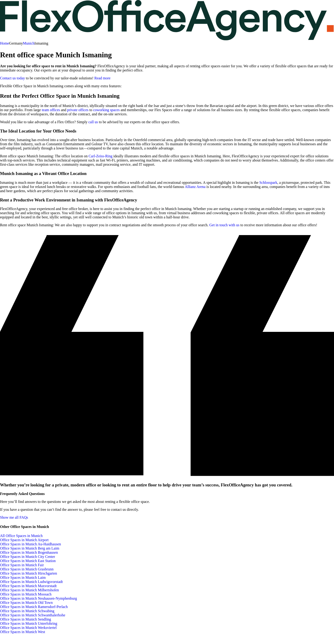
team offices (51, 110)
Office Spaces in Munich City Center (27, 557)
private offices (78, 110)
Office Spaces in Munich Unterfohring (28, 623)
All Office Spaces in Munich (21, 536)
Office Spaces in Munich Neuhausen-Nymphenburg (38, 598)
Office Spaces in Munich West (22, 632)
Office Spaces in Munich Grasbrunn (27, 569)
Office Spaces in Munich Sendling (25, 619)
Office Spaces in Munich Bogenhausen (29, 552)
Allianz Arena (195, 187)
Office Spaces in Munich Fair (22, 565)
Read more (102, 78)
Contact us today (12, 78)
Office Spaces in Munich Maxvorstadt (28, 586)
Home (4, 43)
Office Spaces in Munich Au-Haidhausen (30, 544)
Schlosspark (268, 182)
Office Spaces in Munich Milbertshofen (29, 590)
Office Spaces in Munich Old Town (26, 603)
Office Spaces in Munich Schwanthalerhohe (32, 615)
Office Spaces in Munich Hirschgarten (28, 573)
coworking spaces (106, 110)
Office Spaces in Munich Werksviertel (28, 628)
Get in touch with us (224, 225)
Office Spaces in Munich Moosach (25, 594)
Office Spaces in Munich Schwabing (27, 611)
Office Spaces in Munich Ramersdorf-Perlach (34, 607)
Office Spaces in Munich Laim (23, 577)
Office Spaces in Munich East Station (28, 561)
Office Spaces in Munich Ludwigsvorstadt (31, 582)
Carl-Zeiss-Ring (101, 156)
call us (93, 122)
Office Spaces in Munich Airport (24, 540)
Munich (29, 43)
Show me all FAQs (14, 517)
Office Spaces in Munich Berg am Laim (29, 548)
